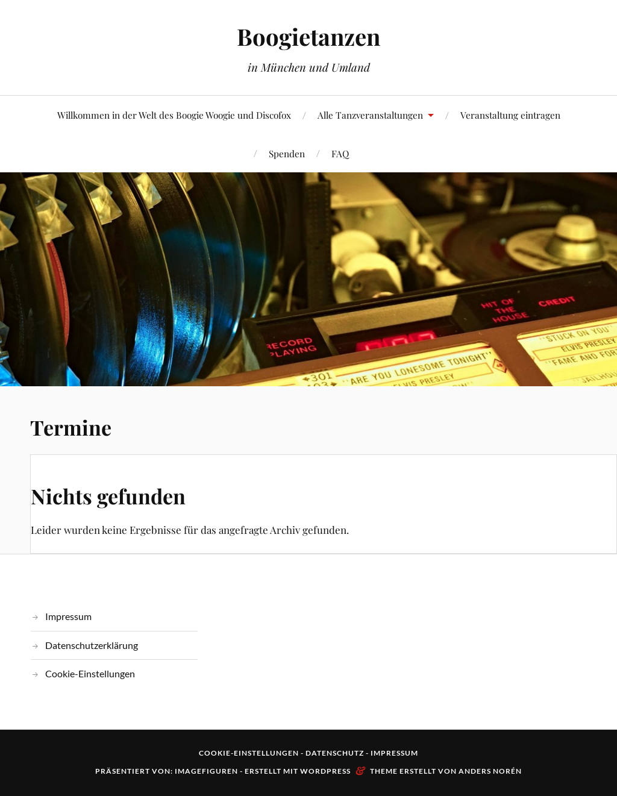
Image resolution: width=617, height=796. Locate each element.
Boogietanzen (308, 36)
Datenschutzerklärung (91, 645)
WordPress (325, 771)
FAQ (340, 153)
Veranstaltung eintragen (510, 114)
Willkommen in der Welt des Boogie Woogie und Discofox (174, 114)
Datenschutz (334, 752)
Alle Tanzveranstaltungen (370, 114)
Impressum (68, 616)
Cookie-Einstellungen (90, 673)
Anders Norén (490, 771)
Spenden (287, 153)
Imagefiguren (206, 771)
